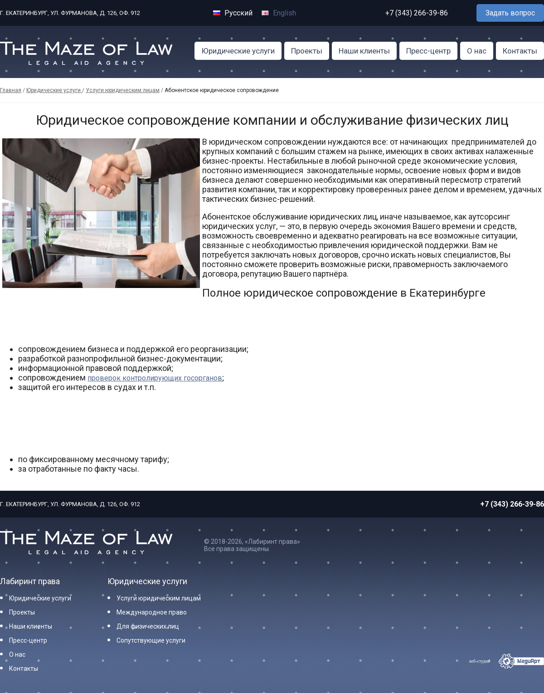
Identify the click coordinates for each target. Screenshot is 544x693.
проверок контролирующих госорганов (154, 378)
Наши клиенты (364, 50)
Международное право (152, 612)
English (279, 13)
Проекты (306, 50)
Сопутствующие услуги (151, 640)
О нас (476, 50)
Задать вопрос (510, 13)
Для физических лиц (148, 626)
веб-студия (479, 661)
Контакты (520, 50)
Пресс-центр (428, 50)
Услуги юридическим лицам (123, 90)
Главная (10, 90)
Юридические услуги (238, 50)
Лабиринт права (30, 581)
